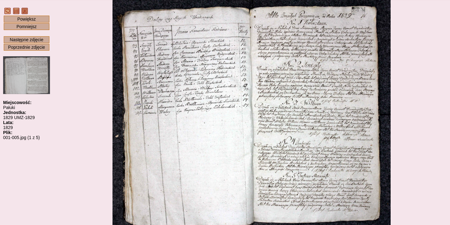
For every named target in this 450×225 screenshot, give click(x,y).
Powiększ (26, 19)
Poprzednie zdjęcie (26, 47)
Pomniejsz (27, 26)
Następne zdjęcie (26, 39)
